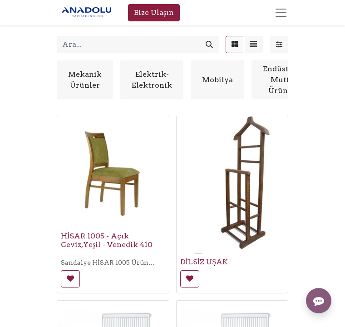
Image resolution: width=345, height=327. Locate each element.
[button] (70, 278)
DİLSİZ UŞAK (204, 262)
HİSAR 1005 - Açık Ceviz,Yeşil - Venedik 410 (107, 240)
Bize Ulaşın (154, 12)
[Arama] (209, 44)
